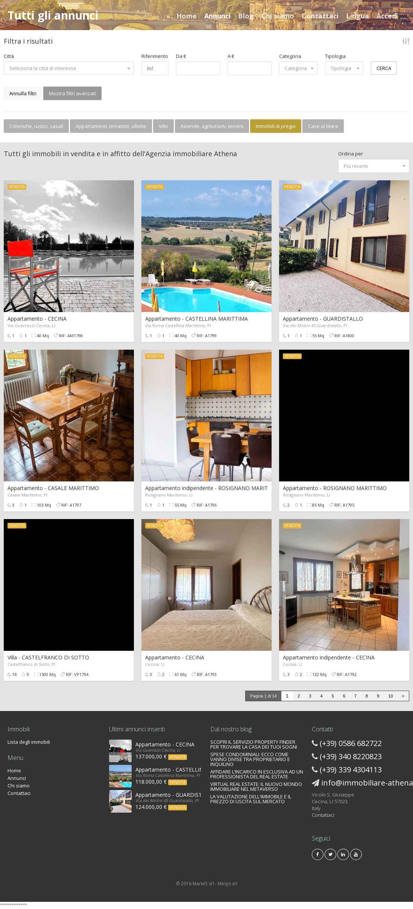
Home (186, 15)
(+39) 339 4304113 (351, 769)
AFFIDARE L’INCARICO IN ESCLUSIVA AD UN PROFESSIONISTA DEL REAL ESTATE (256, 774)
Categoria (290, 56)
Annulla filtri (22, 93)
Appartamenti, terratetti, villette (111, 126)
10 (390, 696)
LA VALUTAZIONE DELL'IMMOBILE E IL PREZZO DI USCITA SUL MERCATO (250, 799)
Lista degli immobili (29, 741)
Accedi (387, 15)
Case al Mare (323, 126)
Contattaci (320, 15)
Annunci (217, 15)
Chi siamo (277, 15)
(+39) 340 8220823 (351, 756)
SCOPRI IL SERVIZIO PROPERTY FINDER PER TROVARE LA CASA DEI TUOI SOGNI (253, 744)
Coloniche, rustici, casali (36, 126)
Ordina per (350, 153)
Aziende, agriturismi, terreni (212, 126)
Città (9, 56)
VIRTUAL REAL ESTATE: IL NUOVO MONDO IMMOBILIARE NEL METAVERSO (256, 786)
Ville (163, 126)
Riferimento (154, 56)
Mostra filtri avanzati (72, 93)
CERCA (384, 68)
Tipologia (335, 56)
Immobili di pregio (276, 126)
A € (231, 56)
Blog (246, 15)
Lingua (357, 15)
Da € (181, 56)
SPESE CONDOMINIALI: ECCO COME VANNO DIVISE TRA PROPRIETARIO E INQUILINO (250, 759)
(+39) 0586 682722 (351, 743)
